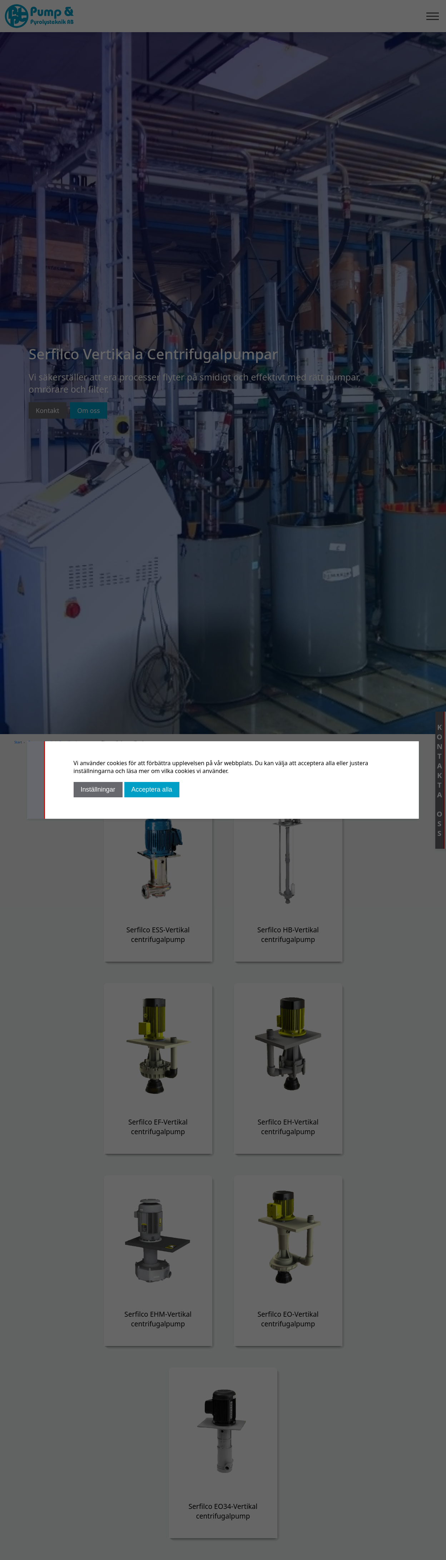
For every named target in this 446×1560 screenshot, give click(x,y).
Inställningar (98, 789)
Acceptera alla (152, 789)
